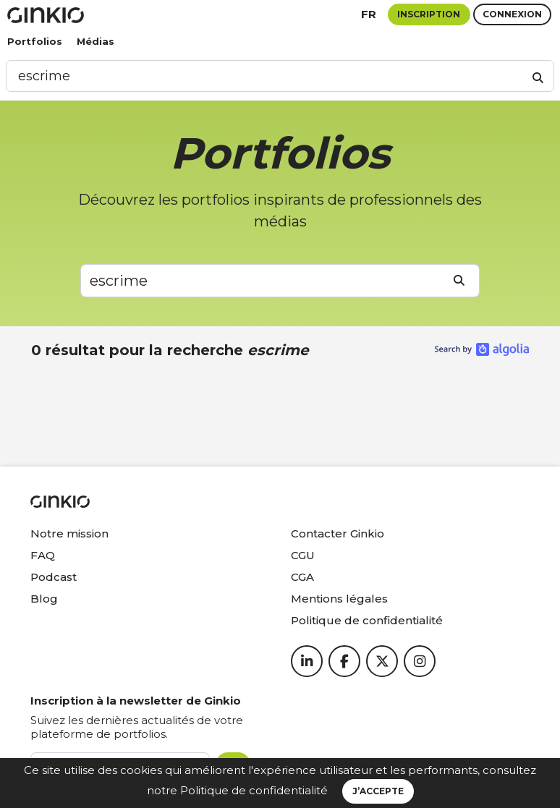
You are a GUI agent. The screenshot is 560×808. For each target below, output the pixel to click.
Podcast (53, 577)
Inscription (428, 14)
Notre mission (69, 533)
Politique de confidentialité (254, 790)
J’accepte (378, 791)
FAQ (42, 555)
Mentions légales (339, 598)
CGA (302, 577)
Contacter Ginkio (337, 533)
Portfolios (34, 41)
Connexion (512, 14)
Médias (95, 41)
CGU (303, 555)
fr (368, 14)
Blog (44, 598)
